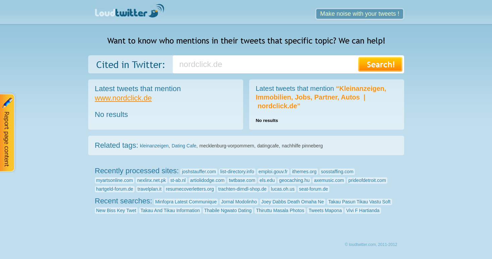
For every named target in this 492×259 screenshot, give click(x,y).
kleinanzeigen (154, 145)
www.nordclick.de (123, 98)
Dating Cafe (184, 145)
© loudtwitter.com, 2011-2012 (371, 244)
